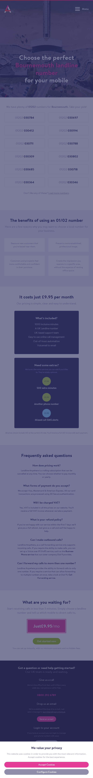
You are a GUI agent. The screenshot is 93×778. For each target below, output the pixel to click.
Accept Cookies (46, 764)
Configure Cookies (46, 772)
